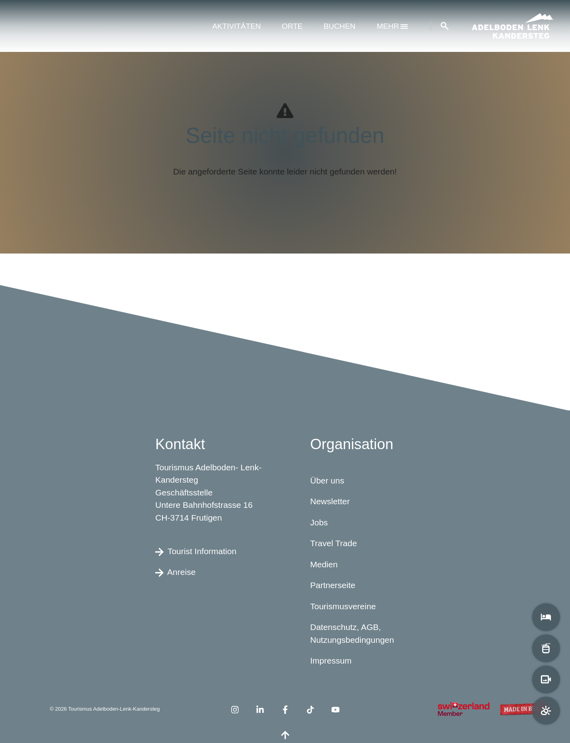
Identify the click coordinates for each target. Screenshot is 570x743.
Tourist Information (195, 551)
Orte (292, 26)
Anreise (175, 572)
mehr (392, 26)
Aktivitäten (236, 26)
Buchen (340, 26)
